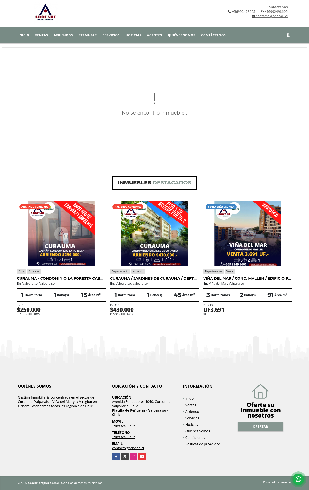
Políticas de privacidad (202, 444)
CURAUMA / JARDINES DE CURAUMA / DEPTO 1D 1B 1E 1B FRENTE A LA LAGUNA (185, 278)
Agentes (154, 35)
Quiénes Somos (181, 35)
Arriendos (63, 35)
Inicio (23, 35)
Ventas (41, 35)
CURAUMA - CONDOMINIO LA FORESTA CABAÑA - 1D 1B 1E (72, 278)
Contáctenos (213, 35)
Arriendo (192, 411)
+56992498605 (243, 11)
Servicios (111, 35)
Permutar (88, 35)
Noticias (133, 35)
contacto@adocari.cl (128, 448)
